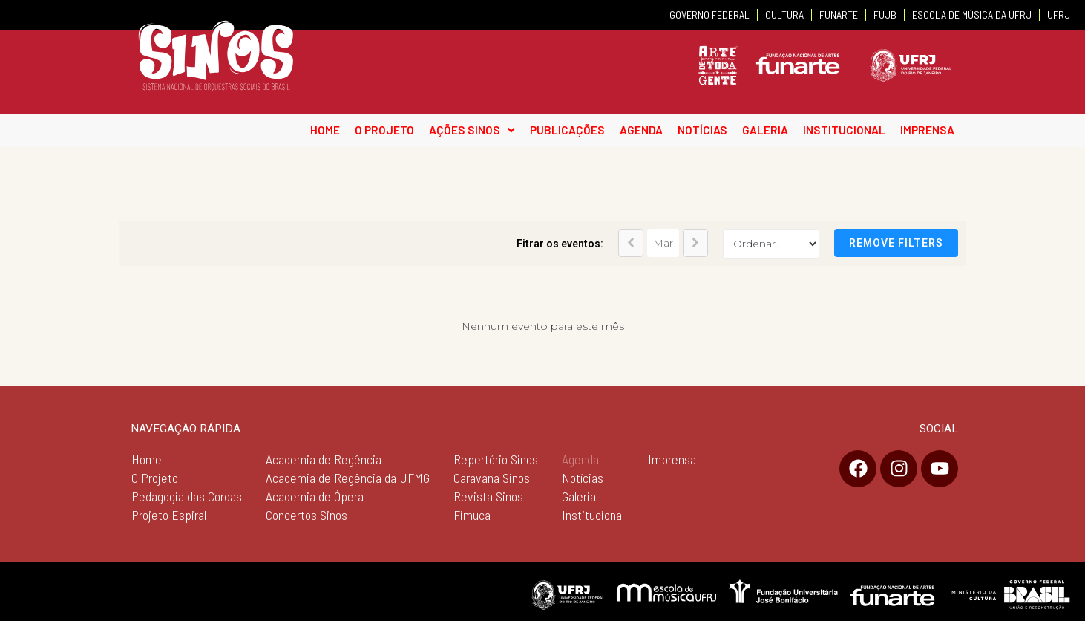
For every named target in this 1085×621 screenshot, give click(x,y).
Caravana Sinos (491, 477)
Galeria (579, 496)
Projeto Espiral (168, 515)
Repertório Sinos (495, 459)
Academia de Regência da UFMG (348, 477)
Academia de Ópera (315, 496)
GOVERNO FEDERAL (709, 14)
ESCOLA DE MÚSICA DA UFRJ (972, 14)
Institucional (593, 515)
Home (146, 459)
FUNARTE (838, 14)
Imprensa (672, 459)
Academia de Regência (323, 459)
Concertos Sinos (306, 515)
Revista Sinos (488, 496)
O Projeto (154, 477)
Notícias (582, 477)
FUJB (884, 14)
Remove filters (896, 243)
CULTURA (784, 14)
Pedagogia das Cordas (186, 496)
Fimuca (472, 515)
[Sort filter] (771, 244)
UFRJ (1058, 14)
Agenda (580, 459)
